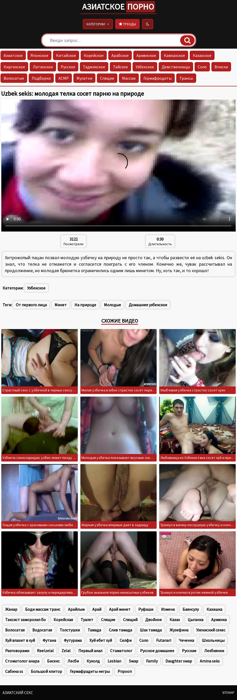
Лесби (73, 661)
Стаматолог (121, 650)
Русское (68, 66)
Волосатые (14, 78)
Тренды (127, 24)
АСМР (63, 78)
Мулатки (84, 78)
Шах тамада (151, 629)
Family (152, 661)
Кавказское (174, 55)
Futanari (163, 640)
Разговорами (17, 650)
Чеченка (186, 640)
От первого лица (31, 304)
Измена (168, 609)
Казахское (202, 55)
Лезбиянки (214, 650)
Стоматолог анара (22, 661)
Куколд (93, 661)
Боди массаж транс (42, 609)
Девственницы (176, 66)
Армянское (146, 55)
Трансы (186, 78)
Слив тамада (120, 629)
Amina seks (210, 661)
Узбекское (145, 66)
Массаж (129, 78)
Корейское (94, 55)
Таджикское (94, 66)
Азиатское (118, 6)
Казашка (214, 609)
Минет (61, 304)
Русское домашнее (157, 650)
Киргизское (14, 66)
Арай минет (120, 609)
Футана (49, 640)
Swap (133, 661)
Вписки (221, 66)
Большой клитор (46, 671)
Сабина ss (14, 671)
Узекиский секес (210, 629)
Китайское (66, 55)
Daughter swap (178, 661)
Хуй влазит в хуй (20, 640)
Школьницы (213, 640)
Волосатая (15, 629)
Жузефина (179, 629)
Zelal (66, 650)
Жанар (11, 609)
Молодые (112, 304)
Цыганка (195, 619)
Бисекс (53, 661)
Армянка (219, 619)
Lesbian (114, 661)
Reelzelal (45, 650)
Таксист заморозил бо (25, 619)
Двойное (153, 619)
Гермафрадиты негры (90, 671)
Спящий (130, 619)
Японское (39, 55)
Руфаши (145, 609)
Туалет (87, 619)
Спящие (107, 78)
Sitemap (228, 692)
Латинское (43, 66)
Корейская (63, 619)
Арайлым (76, 609)
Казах (175, 619)
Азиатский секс (18, 692)
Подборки (41, 78)
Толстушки (70, 629)
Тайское (120, 66)
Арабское (120, 55)
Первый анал (90, 650)
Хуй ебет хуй (100, 640)
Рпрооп (125, 671)
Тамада (94, 629)
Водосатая (42, 629)
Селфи (126, 640)
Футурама (73, 640)
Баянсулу (190, 609)
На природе (85, 304)
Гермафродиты (157, 78)
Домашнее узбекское (148, 304)
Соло (202, 66)
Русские (189, 650)
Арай (96, 609)
